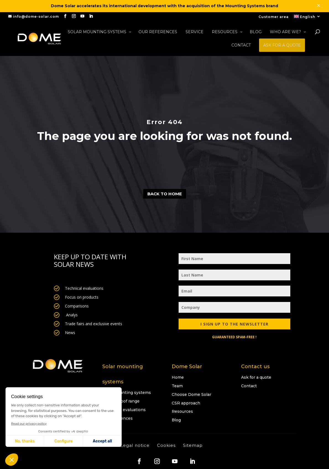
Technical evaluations (124, 409)
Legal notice (135, 445)
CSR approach (186, 403)
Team (177, 385)
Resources (182, 411)
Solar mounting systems (126, 392)
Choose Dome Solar (191, 394)
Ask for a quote (256, 377)
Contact (249, 385)
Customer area (273, 17)
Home (178, 377)
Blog (176, 419)
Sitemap (193, 445)
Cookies (166, 445)
